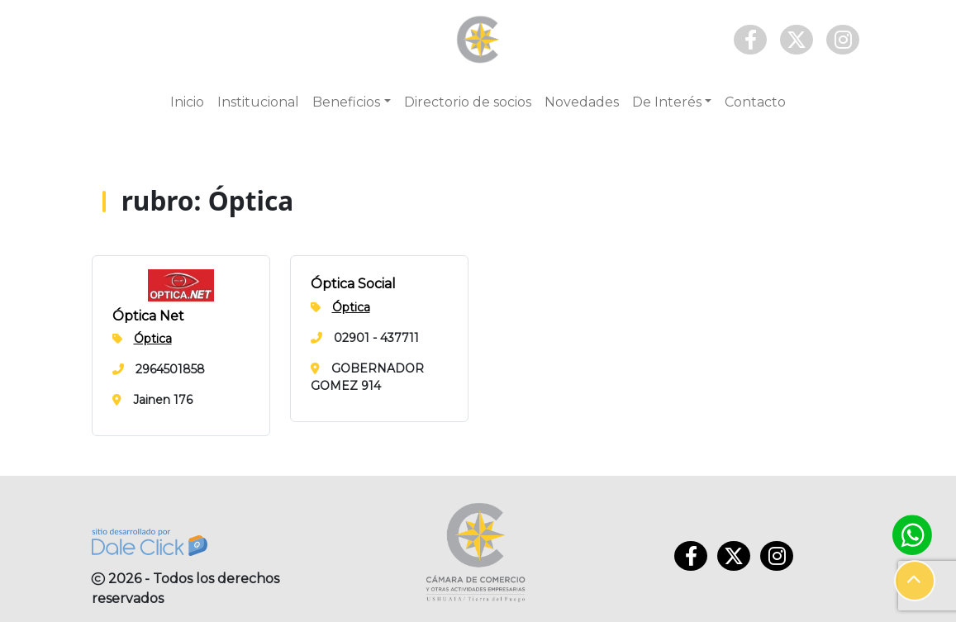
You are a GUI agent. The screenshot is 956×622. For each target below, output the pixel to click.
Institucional (258, 102)
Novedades (582, 102)
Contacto (755, 102)
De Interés (667, 102)
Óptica (153, 338)
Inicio (187, 102)
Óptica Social (353, 284)
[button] (914, 580)
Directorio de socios (467, 102)
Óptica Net (148, 316)
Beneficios (346, 102)
